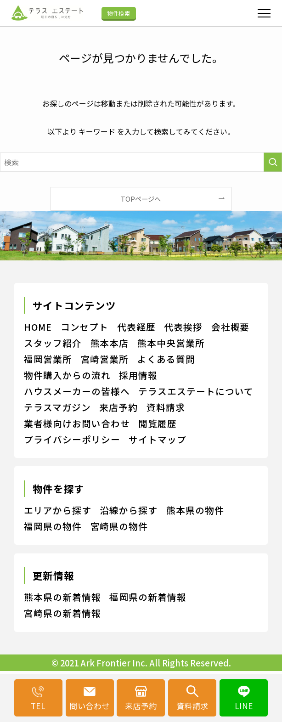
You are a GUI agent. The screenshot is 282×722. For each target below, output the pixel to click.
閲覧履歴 (157, 423)
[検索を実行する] (273, 162)
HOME (38, 326)
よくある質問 (166, 359)
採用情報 (138, 375)
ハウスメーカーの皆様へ (77, 391)
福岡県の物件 (53, 526)
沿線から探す (129, 510)
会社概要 (230, 326)
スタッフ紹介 (53, 343)
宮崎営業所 (105, 359)
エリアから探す (57, 510)
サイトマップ (157, 439)
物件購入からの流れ (67, 375)
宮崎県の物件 (119, 526)
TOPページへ (141, 198)
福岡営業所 (48, 359)
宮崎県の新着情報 (62, 613)
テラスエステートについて (196, 391)
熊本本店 (109, 343)
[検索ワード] (141, 162)
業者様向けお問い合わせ (77, 423)
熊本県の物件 (195, 510)
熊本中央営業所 (171, 343)
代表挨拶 (183, 326)
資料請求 (166, 407)
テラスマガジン (57, 407)
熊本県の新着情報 (62, 597)
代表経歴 (136, 326)
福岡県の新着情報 (147, 597)
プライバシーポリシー (72, 439)
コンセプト (85, 326)
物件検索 (118, 13)
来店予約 (118, 407)
